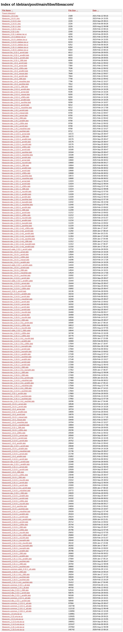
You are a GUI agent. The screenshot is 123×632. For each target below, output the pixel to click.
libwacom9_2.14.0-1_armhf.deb (15, 459)
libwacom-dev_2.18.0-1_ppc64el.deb (17, 226)
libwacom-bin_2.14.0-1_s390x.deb (16, 325)
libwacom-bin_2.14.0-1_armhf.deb (16, 296)
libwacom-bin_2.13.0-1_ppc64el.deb (16, 357)
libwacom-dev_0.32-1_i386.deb (14, 493)
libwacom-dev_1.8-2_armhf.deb (15, 126)
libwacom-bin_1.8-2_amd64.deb (15, 71)
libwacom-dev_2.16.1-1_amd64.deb (16, 194)
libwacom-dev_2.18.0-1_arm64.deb (16, 207)
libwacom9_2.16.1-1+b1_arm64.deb (16, 519)
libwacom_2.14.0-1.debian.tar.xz (15, 45)
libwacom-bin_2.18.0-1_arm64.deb (16, 362)
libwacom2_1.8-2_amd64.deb (14, 456)
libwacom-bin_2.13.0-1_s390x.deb (16, 289)
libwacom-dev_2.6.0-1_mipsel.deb (16, 94)
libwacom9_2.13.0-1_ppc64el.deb (15, 561)
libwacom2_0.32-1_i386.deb (13, 428)
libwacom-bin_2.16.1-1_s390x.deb (16, 336)
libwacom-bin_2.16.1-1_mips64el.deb (17, 386)
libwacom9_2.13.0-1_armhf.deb (15, 441)
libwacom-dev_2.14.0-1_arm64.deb (16, 157)
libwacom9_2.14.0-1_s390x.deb (15, 501)
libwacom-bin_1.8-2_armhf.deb (14, 63)
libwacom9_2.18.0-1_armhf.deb (15, 485)
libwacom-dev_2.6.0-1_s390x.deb (15, 97)
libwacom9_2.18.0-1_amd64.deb (15, 556)
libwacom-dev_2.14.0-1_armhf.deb (16, 171)
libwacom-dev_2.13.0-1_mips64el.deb (17, 155)
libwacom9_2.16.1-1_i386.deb (14, 564)
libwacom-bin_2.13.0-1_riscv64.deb (16, 286)
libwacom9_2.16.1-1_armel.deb (15, 467)
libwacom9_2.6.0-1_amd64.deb (15, 449)
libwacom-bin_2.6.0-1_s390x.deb (15, 257)
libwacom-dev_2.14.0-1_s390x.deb (16, 173)
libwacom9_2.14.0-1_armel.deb (15, 454)
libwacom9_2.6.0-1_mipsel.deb (14, 417)
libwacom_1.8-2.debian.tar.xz (14, 37)
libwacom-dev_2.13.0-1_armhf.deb (16, 150)
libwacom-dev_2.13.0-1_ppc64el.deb (17, 152)
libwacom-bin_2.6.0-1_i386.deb (14, 270)
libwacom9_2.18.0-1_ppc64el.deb (15, 580)
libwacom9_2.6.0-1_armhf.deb (14, 407)
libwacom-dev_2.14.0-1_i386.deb (15, 165)
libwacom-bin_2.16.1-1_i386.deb (15, 372)
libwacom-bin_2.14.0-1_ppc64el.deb (16, 391)
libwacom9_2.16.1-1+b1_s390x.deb (16, 535)
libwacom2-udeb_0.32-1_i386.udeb (16, 330)
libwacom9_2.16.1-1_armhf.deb (15, 483)
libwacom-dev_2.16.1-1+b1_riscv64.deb (18, 236)
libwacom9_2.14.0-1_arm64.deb (15, 498)
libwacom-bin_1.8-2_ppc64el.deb (15, 84)
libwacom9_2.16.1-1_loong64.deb (15, 540)
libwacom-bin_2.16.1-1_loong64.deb (16, 346)
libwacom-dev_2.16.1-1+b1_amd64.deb (18, 247)
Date (95, 10)
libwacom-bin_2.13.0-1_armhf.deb (16, 278)
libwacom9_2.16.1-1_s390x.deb (15, 530)
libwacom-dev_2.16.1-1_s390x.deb (16, 186)
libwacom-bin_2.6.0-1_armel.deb (15, 252)
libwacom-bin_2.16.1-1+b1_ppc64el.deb (18, 401)
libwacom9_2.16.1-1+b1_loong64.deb (17, 546)
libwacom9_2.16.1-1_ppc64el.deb (15, 577)
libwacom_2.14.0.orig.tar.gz (13, 624)
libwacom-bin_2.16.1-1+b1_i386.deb (16, 388)
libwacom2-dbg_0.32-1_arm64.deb (16, 601)
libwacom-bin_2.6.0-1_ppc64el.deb (16, 275)
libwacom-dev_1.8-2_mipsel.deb (15, 113)
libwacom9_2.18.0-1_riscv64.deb (15, 538)
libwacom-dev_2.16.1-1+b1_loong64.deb (18, 244)
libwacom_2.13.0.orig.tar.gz (13, 622)
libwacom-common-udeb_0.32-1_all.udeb (19, 569)
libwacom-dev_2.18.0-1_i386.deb (15, 210)
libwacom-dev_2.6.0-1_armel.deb (15, 92)
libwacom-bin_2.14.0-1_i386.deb (15, 367)
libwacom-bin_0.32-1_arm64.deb (15, 58)
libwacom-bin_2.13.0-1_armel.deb (16, 283)
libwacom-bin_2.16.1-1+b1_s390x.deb (17, 344)
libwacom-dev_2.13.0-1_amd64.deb (16, 139)
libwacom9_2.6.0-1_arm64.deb (14, 438)
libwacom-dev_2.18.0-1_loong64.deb (17, 223)
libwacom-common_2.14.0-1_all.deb (16, 606)
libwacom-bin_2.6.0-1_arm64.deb (15, 268)
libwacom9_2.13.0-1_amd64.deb (15, 496)
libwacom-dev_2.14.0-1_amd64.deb (16, 168)
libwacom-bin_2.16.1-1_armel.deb (16, 315)
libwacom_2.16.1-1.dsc (11, 26)
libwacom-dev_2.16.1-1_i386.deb (15, 189)
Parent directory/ (8, 13)
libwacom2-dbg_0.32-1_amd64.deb (16, 595)
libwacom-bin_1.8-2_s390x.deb (14, 68)
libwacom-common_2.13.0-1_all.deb (16, 603)
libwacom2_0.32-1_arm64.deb (14, 393)
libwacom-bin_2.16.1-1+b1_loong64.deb (18, 370)
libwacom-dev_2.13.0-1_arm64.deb (16, 142)
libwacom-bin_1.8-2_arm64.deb (15, 76)
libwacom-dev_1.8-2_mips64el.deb (16, 129)
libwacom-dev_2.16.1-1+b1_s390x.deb (17, 228)
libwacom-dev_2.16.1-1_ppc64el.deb (17, 199)
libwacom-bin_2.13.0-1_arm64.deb (16, 310)
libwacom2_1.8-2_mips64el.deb (15, 422)
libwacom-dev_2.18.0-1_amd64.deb (16, 220)
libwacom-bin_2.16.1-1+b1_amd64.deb (18, 383)
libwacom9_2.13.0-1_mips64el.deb (16, 451)
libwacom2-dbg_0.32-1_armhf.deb (16, 593)
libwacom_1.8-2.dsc (10, 16)
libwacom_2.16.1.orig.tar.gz (13, 627)
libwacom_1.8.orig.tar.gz (12, 614)
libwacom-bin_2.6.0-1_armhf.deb (15, 254)
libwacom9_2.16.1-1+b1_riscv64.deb (17, 543)
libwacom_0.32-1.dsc (10, 32)
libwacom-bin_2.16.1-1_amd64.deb (16, 354)
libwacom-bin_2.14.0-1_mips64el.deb (17, 380)
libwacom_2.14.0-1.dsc (11, 24)
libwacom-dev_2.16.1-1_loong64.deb (17, 202)
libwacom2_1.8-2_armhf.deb (13, 414)
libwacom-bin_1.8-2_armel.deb (14, 66)
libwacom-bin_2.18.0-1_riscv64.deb (16, 317)
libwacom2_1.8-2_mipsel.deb (14, 420)
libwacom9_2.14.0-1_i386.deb (14, 553)
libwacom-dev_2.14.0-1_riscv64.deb (16, 163)
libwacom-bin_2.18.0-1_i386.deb (15, 375)
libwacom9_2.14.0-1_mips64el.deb (16, 491)
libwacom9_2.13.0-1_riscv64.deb (15, 480)
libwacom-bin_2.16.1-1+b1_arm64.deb (17, 378)
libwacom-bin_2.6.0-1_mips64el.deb (16, 273)
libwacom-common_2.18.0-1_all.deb (16, 611)
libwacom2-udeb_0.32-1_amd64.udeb (17, 281)
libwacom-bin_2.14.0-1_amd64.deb (16, 341)
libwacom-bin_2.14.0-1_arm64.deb (16, 349)
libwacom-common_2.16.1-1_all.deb (16, 608)
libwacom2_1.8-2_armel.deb (13, 409)
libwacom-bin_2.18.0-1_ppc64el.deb (16, 396)
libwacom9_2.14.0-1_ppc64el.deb (15, 567)
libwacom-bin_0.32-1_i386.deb (14, 60)
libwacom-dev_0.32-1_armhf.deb (15, 446)
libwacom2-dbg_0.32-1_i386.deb (15, 590)
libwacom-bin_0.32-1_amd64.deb (15, 55)
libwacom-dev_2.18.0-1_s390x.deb (16, 215)
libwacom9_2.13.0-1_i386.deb (14, 527)
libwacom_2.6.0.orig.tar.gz (12, 619)
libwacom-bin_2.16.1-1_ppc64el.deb (16, 399)
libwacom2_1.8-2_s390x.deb (13, 433)
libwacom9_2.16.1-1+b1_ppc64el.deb (17, 582)
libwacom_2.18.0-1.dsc (11, 29)
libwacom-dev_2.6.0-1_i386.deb (15, 87)
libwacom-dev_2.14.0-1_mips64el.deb (17, 178)
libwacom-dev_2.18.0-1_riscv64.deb (16, 218)
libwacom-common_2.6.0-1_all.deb (16, 598)
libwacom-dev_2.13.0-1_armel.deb (16, 134)
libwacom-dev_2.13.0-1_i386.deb (15, 136)
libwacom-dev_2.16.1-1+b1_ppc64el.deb (18, 239)
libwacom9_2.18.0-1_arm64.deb (15, 522)
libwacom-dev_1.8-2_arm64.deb (15, 110)
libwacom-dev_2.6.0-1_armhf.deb (15, 105)
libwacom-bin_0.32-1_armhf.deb (15, 52)
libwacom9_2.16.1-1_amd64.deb (15, 551)
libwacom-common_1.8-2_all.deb (15, 588)
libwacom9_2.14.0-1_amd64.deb (15, 514)
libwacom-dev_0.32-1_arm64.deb (15, 462)
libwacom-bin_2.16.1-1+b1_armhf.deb (17, 323)
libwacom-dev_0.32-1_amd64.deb (16, 464)
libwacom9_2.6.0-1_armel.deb (14, 404)
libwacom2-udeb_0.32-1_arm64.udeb (17, 265)
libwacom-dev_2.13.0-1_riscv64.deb (16, 144)
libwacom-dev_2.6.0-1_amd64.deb (16, 100)
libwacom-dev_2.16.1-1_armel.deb (16, 181)
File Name (6, 10)
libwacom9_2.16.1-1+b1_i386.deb (16, 574)
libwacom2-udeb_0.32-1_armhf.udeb (17, 249)
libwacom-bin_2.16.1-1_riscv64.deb (16, 328)
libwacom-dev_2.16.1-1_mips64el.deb (17, 205)
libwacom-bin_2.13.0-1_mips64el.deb (17, 299)
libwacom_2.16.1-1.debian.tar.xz (15, 47)
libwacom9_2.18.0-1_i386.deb (14, 572)
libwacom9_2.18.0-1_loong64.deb (15, 548)
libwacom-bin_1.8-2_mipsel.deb (15, 74)
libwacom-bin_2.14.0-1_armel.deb (16, 304)
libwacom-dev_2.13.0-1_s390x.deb (16, 147)
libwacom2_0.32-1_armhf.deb (14, 291)
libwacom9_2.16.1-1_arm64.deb (15, 517)
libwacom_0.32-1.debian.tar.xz (14, 34)
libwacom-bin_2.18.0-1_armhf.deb (16, 302)
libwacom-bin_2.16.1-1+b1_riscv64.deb (18, 338)
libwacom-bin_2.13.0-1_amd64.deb (16, 294)
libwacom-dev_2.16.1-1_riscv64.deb (16, 191)
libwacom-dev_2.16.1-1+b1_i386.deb (17, 241)
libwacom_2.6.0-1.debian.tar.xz (14, 39)
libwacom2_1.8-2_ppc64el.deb (14, 506)
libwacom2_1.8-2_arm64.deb (14, 443)
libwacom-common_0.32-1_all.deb (16, 585)
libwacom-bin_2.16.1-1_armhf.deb (16, 307)
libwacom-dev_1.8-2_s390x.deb (15, 123)
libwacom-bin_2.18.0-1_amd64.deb (16, 359)
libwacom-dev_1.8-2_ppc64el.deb (15, 131)
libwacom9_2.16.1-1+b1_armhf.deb (16, 488)
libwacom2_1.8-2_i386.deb (13, 472)
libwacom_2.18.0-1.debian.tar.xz (15, 50)
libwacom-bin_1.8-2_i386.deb (14, 79)
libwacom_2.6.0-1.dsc (11, 18)
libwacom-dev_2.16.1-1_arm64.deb (16, 197)
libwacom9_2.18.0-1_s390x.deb (15, 525)
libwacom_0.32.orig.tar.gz (12, 616)
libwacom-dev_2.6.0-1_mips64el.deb (17, 108)
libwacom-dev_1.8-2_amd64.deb (15, 121)
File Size (72, 10)
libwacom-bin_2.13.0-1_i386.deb (15, 320)
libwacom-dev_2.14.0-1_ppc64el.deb (17, 176)
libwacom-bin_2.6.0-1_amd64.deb (16, 262)
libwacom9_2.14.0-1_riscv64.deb (15, 504)
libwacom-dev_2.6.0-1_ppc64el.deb (16, 102)
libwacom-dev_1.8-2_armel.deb (15, 115)
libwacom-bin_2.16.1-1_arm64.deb (16, 365)
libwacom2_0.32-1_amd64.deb (14, 412)
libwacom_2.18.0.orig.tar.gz (13, 630)
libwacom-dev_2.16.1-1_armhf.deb (16, 184)
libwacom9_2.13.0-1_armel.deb (15, 435)
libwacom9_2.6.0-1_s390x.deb (14, 430)
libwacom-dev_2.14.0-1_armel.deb (16, 160)
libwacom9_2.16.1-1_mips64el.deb (16, 511)
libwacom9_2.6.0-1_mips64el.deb (15, 425)
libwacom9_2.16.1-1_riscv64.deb (15, 532)
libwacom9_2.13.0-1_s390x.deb (15, 475)
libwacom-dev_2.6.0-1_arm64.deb (16, 89)
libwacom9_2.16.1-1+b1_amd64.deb (17, 559)
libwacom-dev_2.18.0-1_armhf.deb (16, 213)
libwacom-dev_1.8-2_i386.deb (14, 118)
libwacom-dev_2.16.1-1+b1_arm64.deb (18, 233)
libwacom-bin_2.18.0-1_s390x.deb (16, 333)
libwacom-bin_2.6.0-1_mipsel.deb (15, 260)
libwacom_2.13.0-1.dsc (11, 21)
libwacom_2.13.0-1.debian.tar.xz (15, 42)
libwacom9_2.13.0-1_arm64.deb (15, 469)
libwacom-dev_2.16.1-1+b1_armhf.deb (17, 231)
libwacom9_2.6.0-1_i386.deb (13, 477)
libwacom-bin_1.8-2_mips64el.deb (16, 81)
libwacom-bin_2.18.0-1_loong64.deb (16, 352)
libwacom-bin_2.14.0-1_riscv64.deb (16, 312)
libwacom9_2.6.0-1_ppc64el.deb (15, 509)
